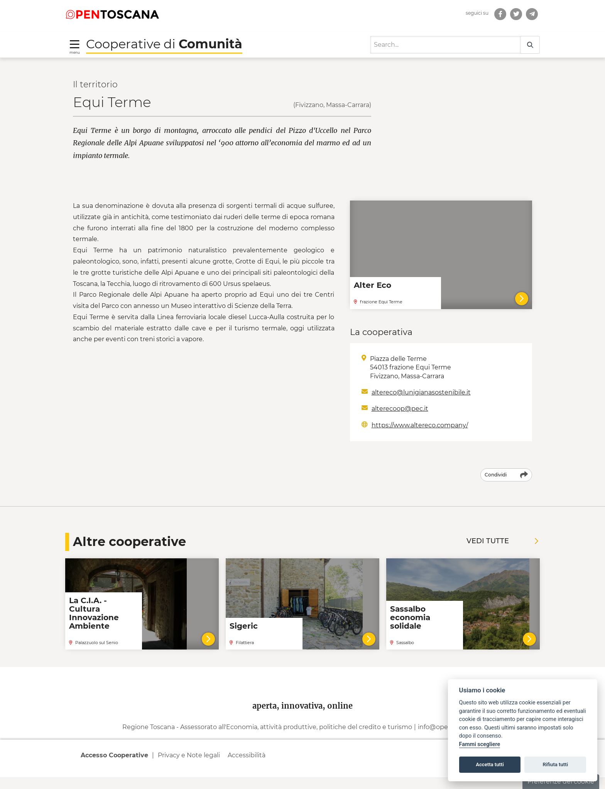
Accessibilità (246, 766)
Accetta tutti (490, 764)
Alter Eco (372, 285)
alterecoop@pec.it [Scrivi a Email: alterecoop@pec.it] (400, 408)
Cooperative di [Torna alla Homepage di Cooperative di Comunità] (164, 43)
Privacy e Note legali (189, 766)
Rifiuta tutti (555, 764)
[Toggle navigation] (74, 46)
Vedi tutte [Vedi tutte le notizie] (502, 541)
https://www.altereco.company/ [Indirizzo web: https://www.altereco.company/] (420, 425)
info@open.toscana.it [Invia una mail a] (450, 739)
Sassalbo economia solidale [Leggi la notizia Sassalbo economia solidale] (410, 617)
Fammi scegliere (479, 744)
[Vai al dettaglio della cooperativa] (208, 639)
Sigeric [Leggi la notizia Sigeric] (244, 626)
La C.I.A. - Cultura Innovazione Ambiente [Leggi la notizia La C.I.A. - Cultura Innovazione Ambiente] (94, 613)
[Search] (445, 45)
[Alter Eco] (521, 298)
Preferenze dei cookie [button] (560, 781)
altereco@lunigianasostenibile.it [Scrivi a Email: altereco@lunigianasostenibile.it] (421, 392)
